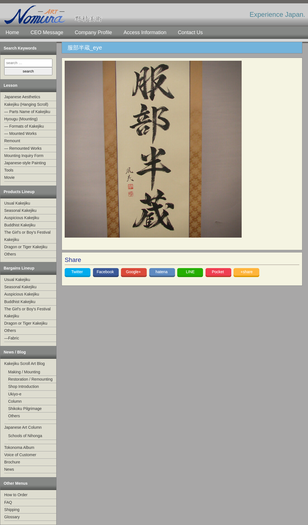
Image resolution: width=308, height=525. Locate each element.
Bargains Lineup (19, 268)
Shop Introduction (23, 386)
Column (15, 401)
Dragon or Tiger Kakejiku (25, 247)
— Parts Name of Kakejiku (27, 111)
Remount (12, 141)
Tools (8, 170)
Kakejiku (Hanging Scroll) (26, 104)
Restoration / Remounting (30, 379)
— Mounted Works (20, 133)
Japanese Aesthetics (22, 97)
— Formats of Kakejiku (24, 126)
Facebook (106, 271)
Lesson (10, 85)
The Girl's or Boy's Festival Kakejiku (27, 236)
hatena (162, 271)
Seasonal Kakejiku (20, 210)
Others (10, 254)
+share (247, 271)
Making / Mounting (24, 372)
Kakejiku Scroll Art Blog (24, 363)
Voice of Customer (20, 455)
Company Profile (93, 32)
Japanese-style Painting (25, 163)
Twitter (77, 271)
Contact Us (190, 32)
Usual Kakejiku (17, 203)
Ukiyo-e (14, 394)
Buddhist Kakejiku (19, 225)
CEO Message (47, 32)
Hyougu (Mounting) (21, 119)
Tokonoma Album (19, 447)
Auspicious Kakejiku (21, 217)
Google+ (134, 271)
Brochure (12, 462)
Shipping (12, 509)
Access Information (144, 32)
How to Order (15, 495)
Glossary (12, 517)
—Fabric (11, 338)
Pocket (218, 271)
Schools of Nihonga (25, 435)
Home (12, 32)
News (9, 469)
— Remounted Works (23, 148)
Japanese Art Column (23, 427)
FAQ (8, 502)
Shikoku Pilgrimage (25, 408)
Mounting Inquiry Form (23, 155)
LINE (190, 271)
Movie (9, 177)
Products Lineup (19, 191)
